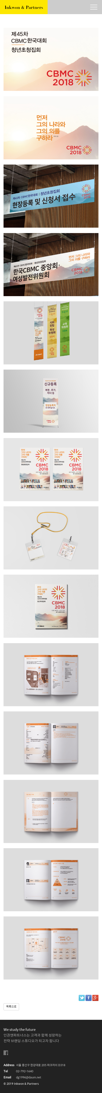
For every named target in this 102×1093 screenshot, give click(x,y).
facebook (6, 1052)
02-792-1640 (24, 1071)
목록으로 (11, 1006)
